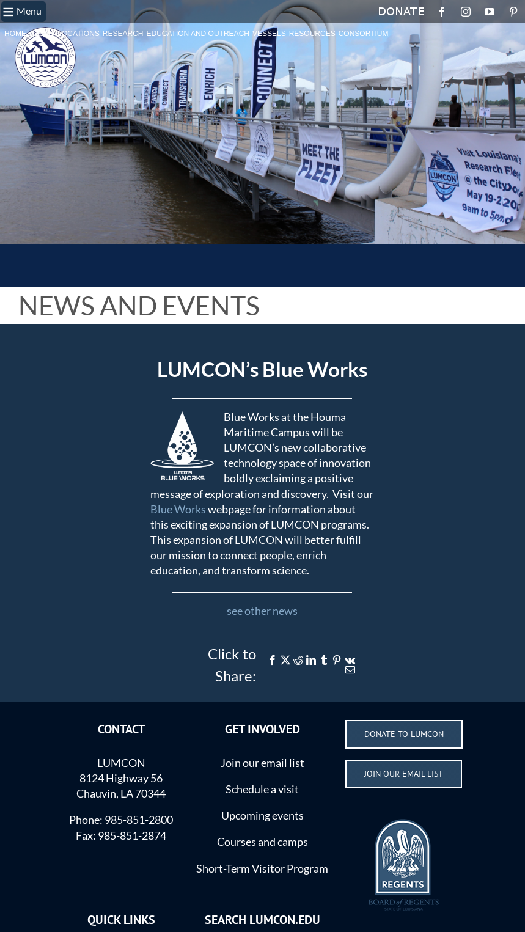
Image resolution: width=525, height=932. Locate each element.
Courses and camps (262, 841)
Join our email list (262, 762)
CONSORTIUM (364, 33)
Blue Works (178, 509)
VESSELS (269, 33)
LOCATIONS (78, 33)
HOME (15, 33)
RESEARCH (123, 33)
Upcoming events (262, 815)
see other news (262, 610)
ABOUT (41, 33)
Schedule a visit (262, 789)
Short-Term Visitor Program (262, 868)
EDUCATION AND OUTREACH (198, 33)
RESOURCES (312, 33)
